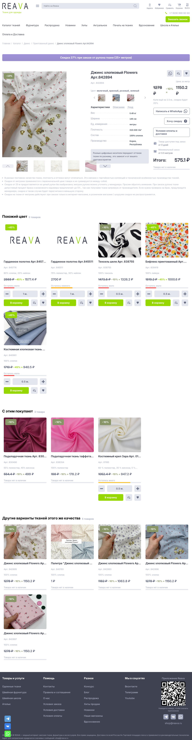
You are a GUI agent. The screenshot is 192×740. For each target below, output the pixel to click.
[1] (8, 83)
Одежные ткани (11, 684)
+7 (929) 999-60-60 (179, 13)
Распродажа (91, 696)
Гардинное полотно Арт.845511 (72, 259)
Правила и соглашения (56, 690)
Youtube (130, 696)
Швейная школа (11, 696)
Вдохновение (92, 719)
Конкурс (89, 684)
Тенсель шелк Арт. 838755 (116, 259)
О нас (46, 696)
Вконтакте (131, 684)
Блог (86, 690)
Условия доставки (54, 707)
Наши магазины (93, 713)
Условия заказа (52, 702)
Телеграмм (131, 690)
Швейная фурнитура (14, 690)
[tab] (95, 107)
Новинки (89, 707)
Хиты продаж (92, 702)
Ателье (6, 702)
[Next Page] (8, 154)
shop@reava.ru (173, 721)
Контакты (49, 684)
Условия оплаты (52, 713)
